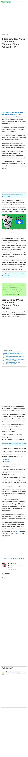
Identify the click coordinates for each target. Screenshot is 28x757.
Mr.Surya (11, 563)
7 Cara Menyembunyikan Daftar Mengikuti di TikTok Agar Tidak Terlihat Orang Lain (13, 353)
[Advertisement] (14, 18)
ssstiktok (7, 461)
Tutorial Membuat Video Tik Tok (17, 443)
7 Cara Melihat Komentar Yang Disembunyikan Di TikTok (11, 363)
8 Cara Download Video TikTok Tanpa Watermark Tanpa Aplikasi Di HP (13, 43)
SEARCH (21, 2)
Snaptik (7, 459)
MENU (25, 2)
